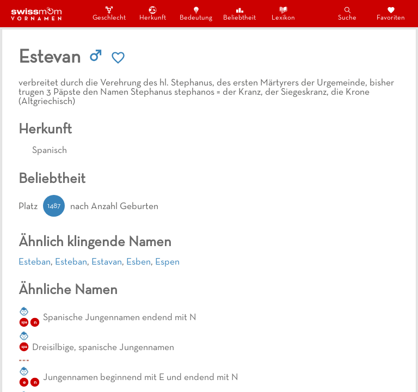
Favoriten (391, 13)
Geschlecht (109, 13)
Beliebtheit (239, 13)
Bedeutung (196, 13)
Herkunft (152, 13)
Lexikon (283, 13)
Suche (347, 13)
